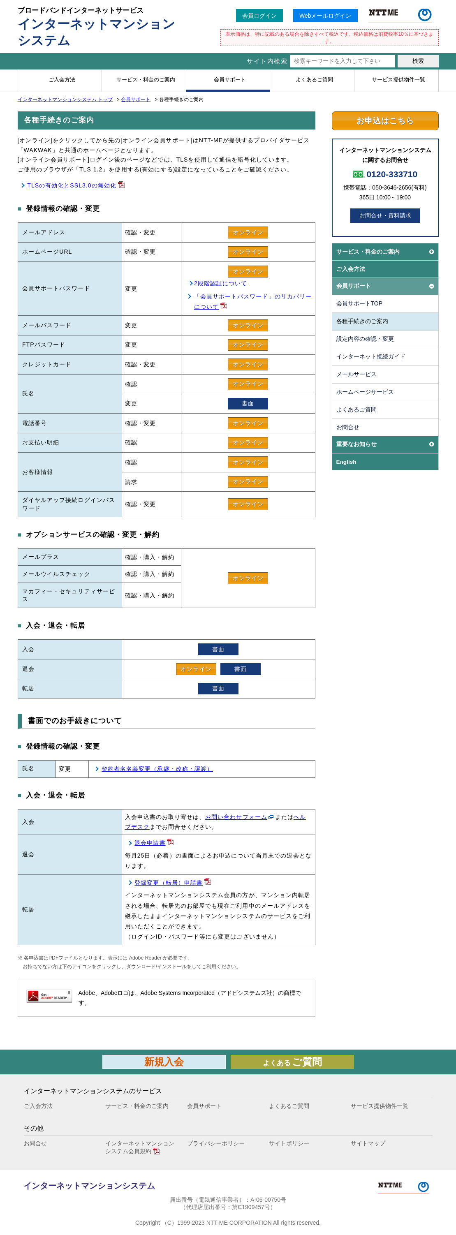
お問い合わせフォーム (236, 817)
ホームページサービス (365, 392)
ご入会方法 (350, 269)
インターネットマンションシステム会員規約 (139, 1147)
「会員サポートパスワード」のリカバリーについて (253, 301)
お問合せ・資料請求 (385, 215)
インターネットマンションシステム (89, 1185)
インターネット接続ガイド (370, 356)
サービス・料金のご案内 (137, 1106)
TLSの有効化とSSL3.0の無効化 (71, 185)
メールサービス (356, 374)
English (346, 462)
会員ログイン (259, 15)
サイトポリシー (289, 1143)
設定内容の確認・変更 (365, 338)
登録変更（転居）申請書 (168, 882)
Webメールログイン (325, 15)
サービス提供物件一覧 (379, 1106)
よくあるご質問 (356, 409)
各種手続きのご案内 (362, 321)
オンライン (248, 232)
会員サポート (135, 99)
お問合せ (347, 427)
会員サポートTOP (359, 303)
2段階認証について (220, 283)
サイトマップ (368, 1143)
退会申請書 (149, 843)
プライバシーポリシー (216, 1143)
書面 (248, 403)
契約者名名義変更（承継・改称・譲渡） (157, 769)
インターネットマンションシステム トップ (65, 99)
